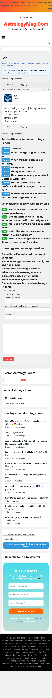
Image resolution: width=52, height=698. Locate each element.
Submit (8, 359)
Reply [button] (27, 90)
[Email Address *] (26, 603)
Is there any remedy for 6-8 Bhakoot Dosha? (23, 452)
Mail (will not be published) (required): (21, 306)
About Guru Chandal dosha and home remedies (25, 463)
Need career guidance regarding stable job (23, 475)
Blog (4, 210)
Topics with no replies (14, 403)
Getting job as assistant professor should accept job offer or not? (23, 186)
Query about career (23, 171)
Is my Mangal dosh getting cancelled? (21, 498)
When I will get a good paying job (19, 486)
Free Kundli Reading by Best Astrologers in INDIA (20, 63)
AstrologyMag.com (26, 24)
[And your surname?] (26, 595)
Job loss (16, 148)
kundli (41, 63)
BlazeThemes (35, 667)
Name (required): (12, 298)
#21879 (46, 90)
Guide (5, 254)
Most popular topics (13, 398)
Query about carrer (22, 167)
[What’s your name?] (26, 586)
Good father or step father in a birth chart (22, 506)
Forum (6, 148)
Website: (8, 314)
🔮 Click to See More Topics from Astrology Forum (26, 545)
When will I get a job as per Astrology (21, 517)
